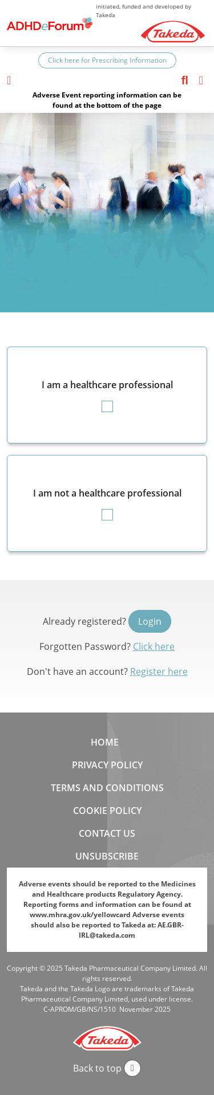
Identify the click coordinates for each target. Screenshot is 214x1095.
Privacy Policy (107, 765)
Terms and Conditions (107, 787)
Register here (159, 671)
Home (105, 742)
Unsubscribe (107, 856)
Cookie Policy (107, 810)
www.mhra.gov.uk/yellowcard (80, 914)
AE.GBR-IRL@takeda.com (131, 930)
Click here (154, 646)
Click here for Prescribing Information (107, 60)
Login (149, 621)
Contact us (107, 833)
